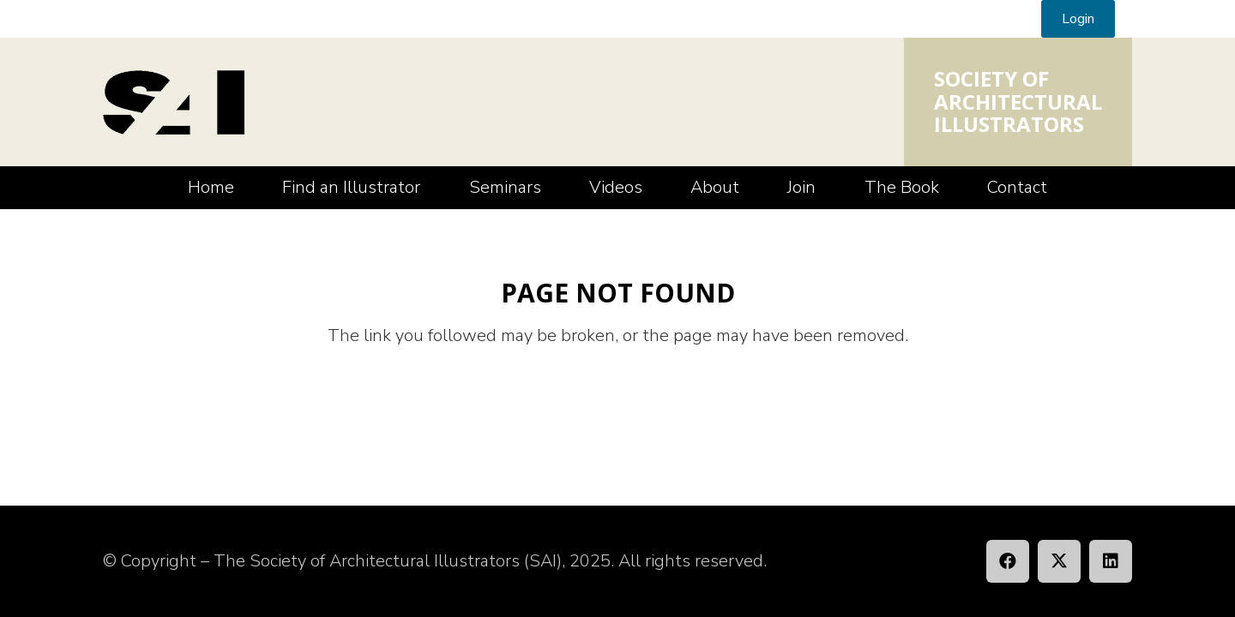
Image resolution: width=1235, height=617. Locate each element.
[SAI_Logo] (173, 102)
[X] (1059, 561)
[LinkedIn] (1110, 561)
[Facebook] (1007, 561)
